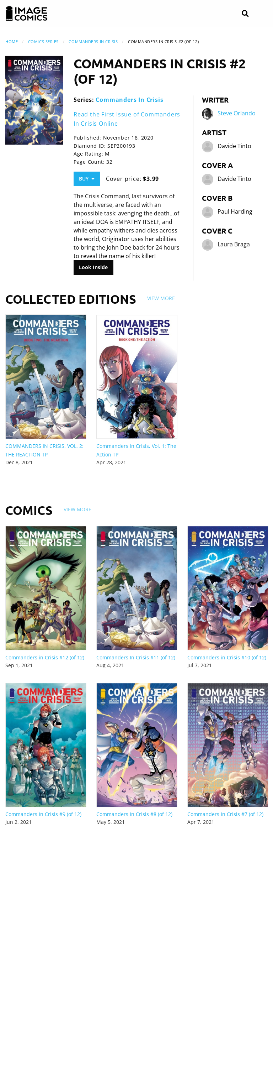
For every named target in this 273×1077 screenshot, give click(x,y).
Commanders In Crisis (93, 41)
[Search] (245, 14)
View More (161, 298)
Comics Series (43, 41)
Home (11, 41)
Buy (87, 178)
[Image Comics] (26, 13)
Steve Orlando (237, 113)
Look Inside (93, 267)
